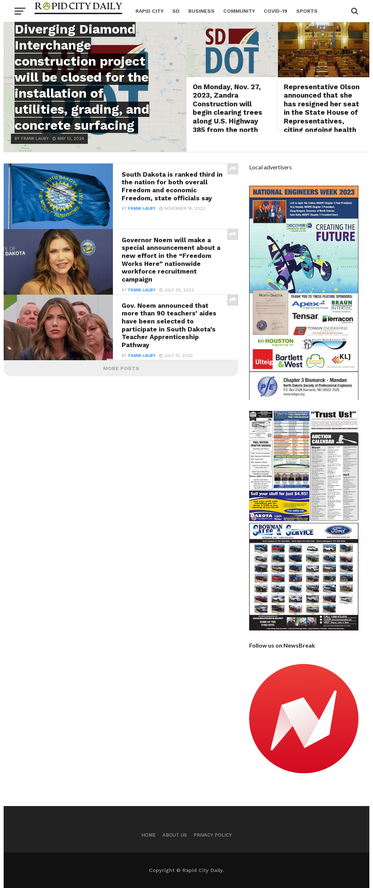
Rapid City (150, 11)
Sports (307, 11)
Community (239, 11)
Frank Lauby (142, 208)
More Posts (121, 368)
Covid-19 (275, 11)
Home (148, 835)
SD (176, 11)
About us (174, 835)
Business (201, 11)
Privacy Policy (212, 835)
